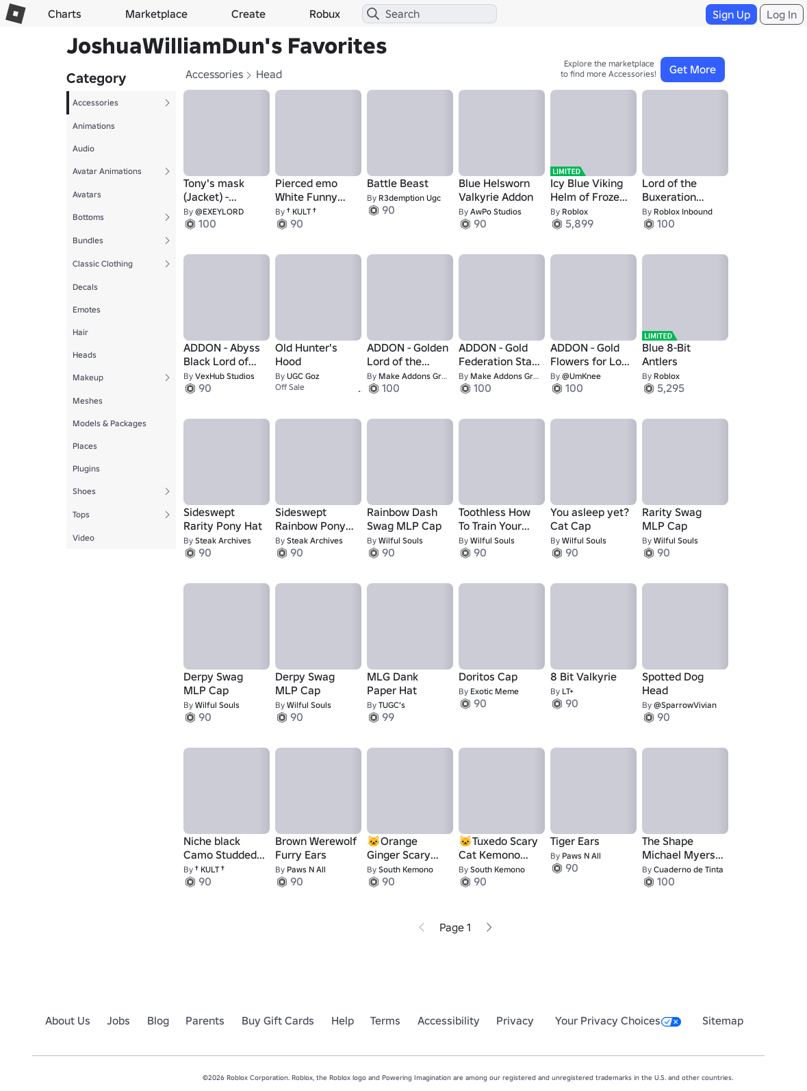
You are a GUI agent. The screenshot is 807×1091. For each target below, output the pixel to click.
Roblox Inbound (683, 211)
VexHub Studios (225, 376)
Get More (692, 69)
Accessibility (449, 1020)
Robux (324, 14)
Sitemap (722, 1020)
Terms (385, 1020)
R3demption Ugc (410, 198)
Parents (205, 1020)
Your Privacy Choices (618, 1020)
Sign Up (731, 14)
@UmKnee (581, 376)
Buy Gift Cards (278, 1020)
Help (342, 1020)
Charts (64, 14)
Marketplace (156, 14)
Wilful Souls (401, 540)
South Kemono (406, 869)
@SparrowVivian (685, 705)
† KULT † (301, 211)
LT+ (568, 691)
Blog (158, 1020)
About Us (67, 1020)
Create (248, 14)
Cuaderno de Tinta (688, 869)
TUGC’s (392, 705)
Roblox (575, 211)
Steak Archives (223, 540)
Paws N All (306, 869)
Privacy (515, 1020)
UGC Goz (303, 376)
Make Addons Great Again (428, 376)
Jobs (118, 1020)
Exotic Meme (494, 691)
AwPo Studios (496, 211)
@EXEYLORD (219, 211)
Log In (782, 14)
